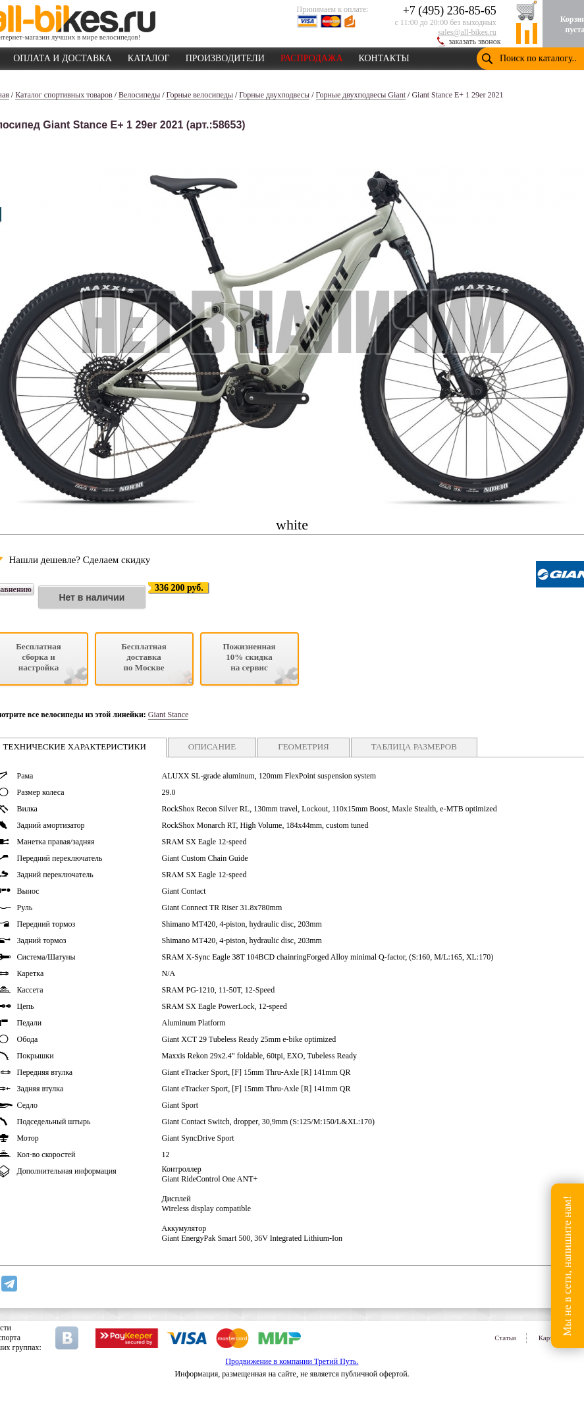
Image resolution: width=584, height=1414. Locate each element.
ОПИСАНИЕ (212, 746)
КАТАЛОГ (149, 56)
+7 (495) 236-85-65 (449, 10)
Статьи (505, 1338)
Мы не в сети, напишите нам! (567, 1265)
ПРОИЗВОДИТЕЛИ (225, 56)
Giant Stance (168, 714)
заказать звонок (475, 41)
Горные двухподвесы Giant (361, 94)
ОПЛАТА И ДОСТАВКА (62, 56)
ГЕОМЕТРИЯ (303, 746)
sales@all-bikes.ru (467, 32)
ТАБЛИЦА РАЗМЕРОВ (414, 746)
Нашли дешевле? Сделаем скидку (80, 560)
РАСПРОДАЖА (311, 56)
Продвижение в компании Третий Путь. (291, 1361)
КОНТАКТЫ (384, 56)
